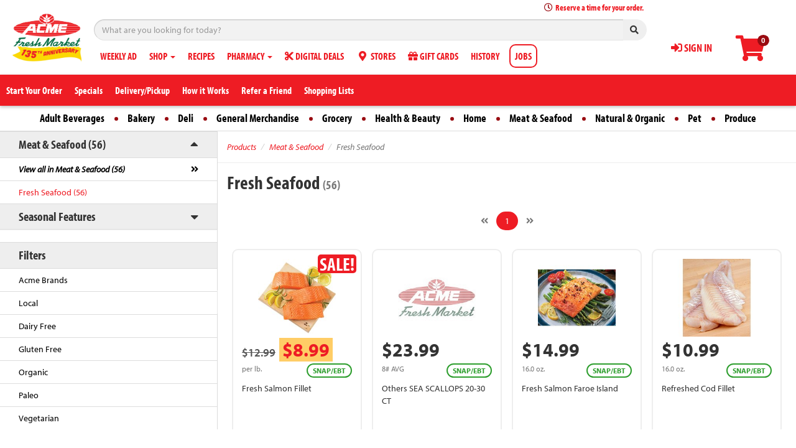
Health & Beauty (407, 118)
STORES (376, 56)
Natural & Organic (630, 118)
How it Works (205, 90)
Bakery (141, 118)
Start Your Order (34, 90)
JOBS (523, 56)
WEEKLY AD (118, 56)
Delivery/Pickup (142, 90)
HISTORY (485, 56)
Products (241, 146)
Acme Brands (43, 280)
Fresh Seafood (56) (53, 192)
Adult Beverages (72, 118)
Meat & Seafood (540, 118)
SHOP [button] (162, 56)
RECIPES (201, 56)
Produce (740, 118)
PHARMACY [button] (249, 56)
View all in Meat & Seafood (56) (72, 169)
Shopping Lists (329, 90)
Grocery (337, 118)
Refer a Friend (266, 90)
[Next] (529, 221)
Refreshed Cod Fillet (698, 388)
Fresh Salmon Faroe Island (570, 388)
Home (474, 118)
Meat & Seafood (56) (62, 144)
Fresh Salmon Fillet (277, 388)
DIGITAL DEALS (314, 56)
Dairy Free (37, 326)
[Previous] (484, 221)
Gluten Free (40, 349)
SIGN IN (691, 47)
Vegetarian (39, 418)
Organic (33, 372)
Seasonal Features (57, 216)
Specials (89, 90)
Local (28, 303)
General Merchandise (257, 118)
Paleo (29, 395)
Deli (185, 118)
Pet (694, 118)
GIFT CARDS (433, 56)
